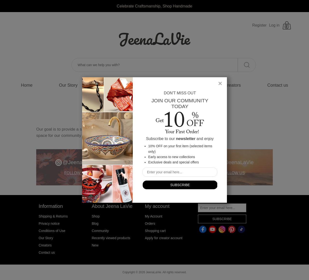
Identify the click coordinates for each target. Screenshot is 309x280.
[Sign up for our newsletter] (179, 172)
